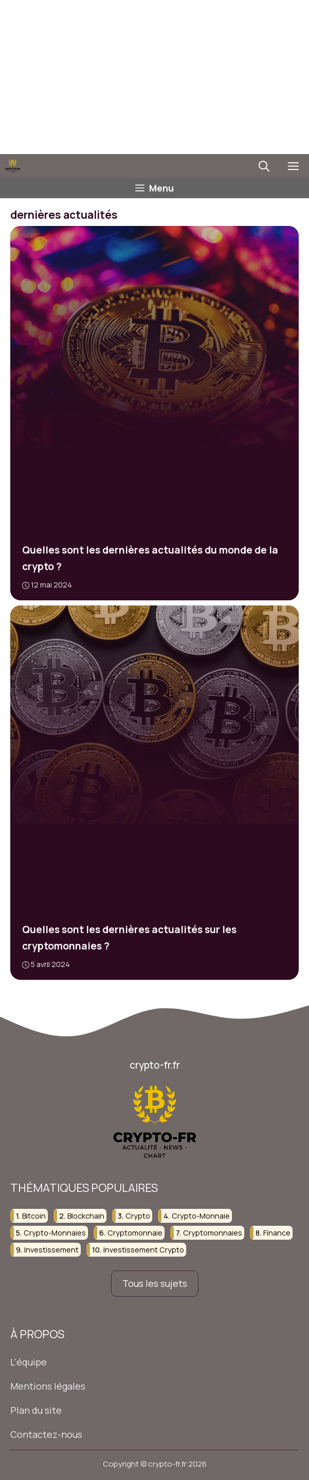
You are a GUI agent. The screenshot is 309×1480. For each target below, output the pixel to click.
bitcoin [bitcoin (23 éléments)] (34, 1215)
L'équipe (28, 1362)
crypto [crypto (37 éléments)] (137, 1215)
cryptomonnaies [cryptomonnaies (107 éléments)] (212, 1233)
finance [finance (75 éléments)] (276, 1233)
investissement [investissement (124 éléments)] (51, 1250)
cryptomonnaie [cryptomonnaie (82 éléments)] (134, 1233)
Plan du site (36, 1410)
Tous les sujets (154, 1283)
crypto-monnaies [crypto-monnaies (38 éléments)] (55, 1233)
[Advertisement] (154, 77)
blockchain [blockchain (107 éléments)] (85, 1215)
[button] (264, 166)
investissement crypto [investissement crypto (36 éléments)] (143, 1250)
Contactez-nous (46, 1434)
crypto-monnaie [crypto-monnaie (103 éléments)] (201, 1215)
